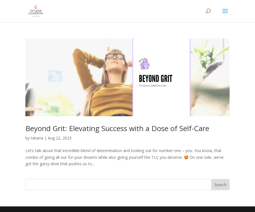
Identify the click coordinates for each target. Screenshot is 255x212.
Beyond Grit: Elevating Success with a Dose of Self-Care (117, 128)
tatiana (37, 138)
